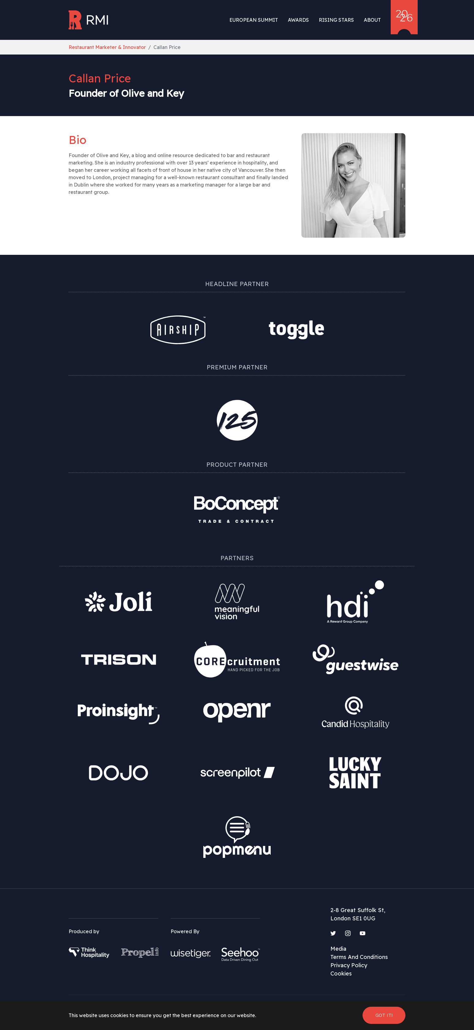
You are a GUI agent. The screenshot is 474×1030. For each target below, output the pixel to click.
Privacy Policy (348, 965)
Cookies (341, 973)
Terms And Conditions (359, 956)
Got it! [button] (384, 1015)
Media (338, 948)
